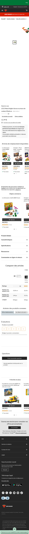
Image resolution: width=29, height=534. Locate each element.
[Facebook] (3, 493)
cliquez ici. (18, 189)
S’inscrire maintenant (21, 433)
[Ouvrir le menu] (2, 10)
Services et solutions (15, 444)
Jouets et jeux (11, 18)
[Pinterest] (18, 493)
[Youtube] (14, 493)
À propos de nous (15, 449)
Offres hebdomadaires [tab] (7, 312)
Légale (15, 455)
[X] (7, 493)
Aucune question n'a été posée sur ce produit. (13, 364)
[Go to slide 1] (14, 42)
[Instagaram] (10, 493)
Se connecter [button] (14, 427)
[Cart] (27, 10)
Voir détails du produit (7, 116)
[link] (5, 114)
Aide (15, 439)
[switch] (16, 276)
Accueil (3, 18)
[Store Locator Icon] (2, 7)
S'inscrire (5, 469)
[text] (6, 169)
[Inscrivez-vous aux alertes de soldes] (11, 122)
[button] (6, 163)
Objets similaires (19, 116)
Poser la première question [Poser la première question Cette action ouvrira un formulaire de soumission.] (15, 358)
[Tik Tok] (21, 493)
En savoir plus (5, 480)
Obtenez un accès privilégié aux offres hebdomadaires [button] (14, 532)
